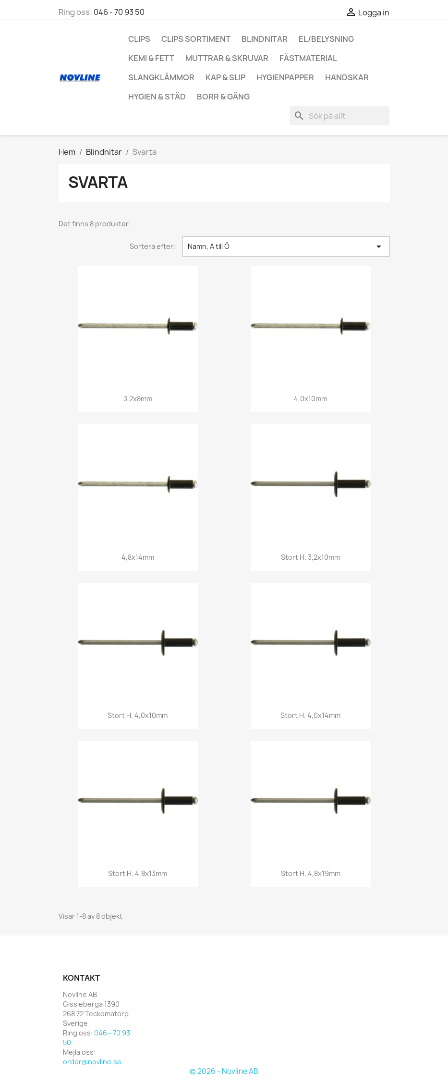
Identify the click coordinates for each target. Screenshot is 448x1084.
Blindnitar (265, 39)
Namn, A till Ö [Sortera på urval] (286, 246)
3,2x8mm (137, 398)
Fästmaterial (308, 58)
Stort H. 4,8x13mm (137, 873)
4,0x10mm (310, 398)
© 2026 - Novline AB (224, 1071)
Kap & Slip (225, 77)
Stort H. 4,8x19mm (310, 873)
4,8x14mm (137, 557)
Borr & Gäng (223, 96)
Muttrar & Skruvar (226, 58)
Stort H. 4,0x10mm (138, 715)
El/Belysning (326, 39)
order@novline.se (92, 1061)
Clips (139, 39)
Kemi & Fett (151, 58)
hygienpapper (285, 77)
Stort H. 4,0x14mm (310, 715)
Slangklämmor (161, 77)
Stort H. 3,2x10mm (310, 557)
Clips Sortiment (195, 39)
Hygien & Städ (157, 96)
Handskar (347, 77)
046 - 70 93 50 (119, 12)
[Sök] (339, 115)
